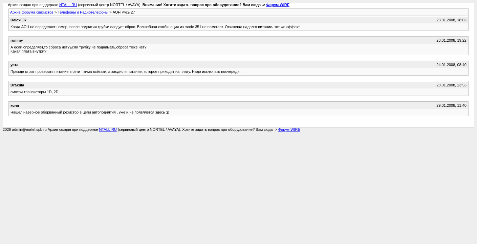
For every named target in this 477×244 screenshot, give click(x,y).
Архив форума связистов (31, 12)
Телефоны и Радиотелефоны (83, 12)
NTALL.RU (68, 5)
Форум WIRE (277, 5)
